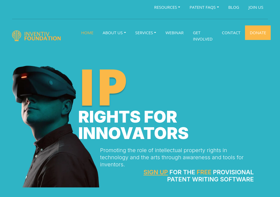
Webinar (174, 32)
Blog (233, 7)
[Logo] (37, 36)
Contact (231, 32)
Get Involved (202, 36)
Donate (258, 32)
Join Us (256, 7)
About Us (113, 32)
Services (144, 32)
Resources (165, 7)
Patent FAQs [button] (202, 7)
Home (87, 32)
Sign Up (156, 172)
